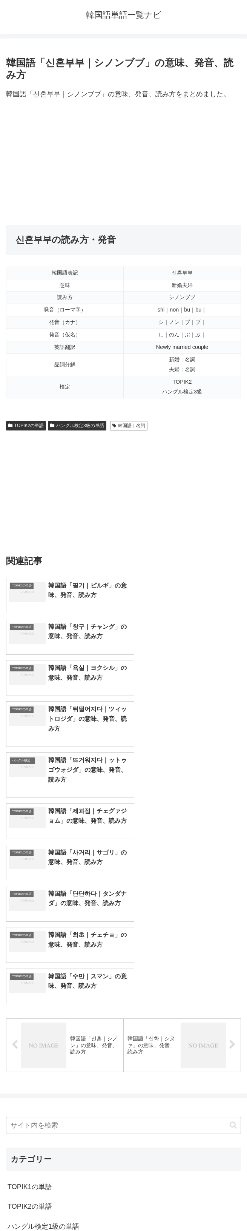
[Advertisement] (123, 162)
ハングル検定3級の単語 (77, 425)
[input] (123, 929)
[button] (233, 929)
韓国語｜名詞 (128, 425)
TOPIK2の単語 (26, 425)
